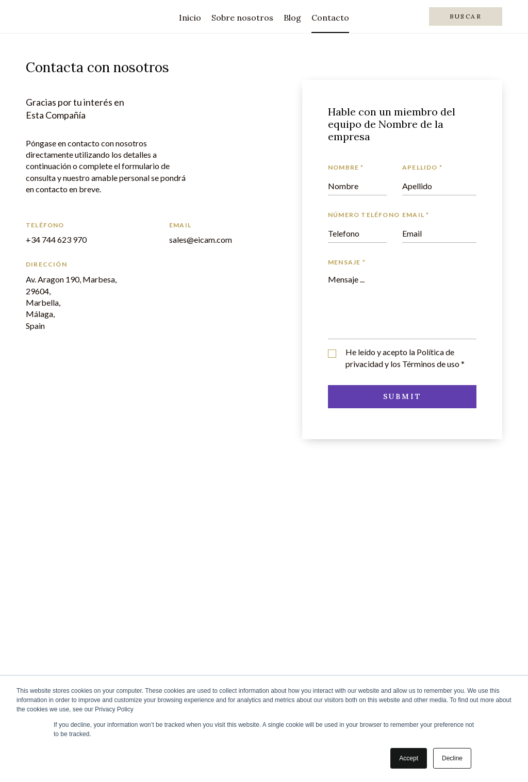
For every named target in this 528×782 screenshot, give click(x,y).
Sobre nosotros (242, 17)
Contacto (330, 17)
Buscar (466, 16)
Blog (292, 17)
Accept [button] (408, 758)
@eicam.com (209, 239)
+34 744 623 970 (56, 239)
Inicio (190, 17)
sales (178, 239)
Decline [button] (452, 758)
